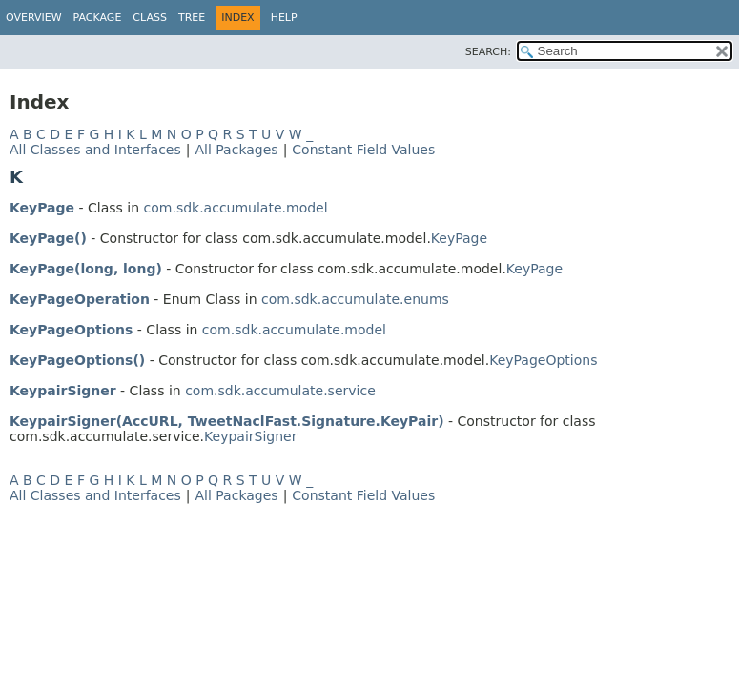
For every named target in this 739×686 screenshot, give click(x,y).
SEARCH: (488, 52)
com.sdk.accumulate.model (236, 207)
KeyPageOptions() (77, 360)
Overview (34, 17)
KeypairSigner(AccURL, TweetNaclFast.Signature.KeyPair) (227, 421)
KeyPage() (48, 238)
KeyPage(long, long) (86, 268)
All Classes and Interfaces (95, 149)
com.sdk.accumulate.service (280, 390)
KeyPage (42, 207)
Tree (191, 17)
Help (284, 17)
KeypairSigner (63, 390)
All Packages (236, 149)
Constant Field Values (363, 149)
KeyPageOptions (71, 329)
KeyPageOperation (80, 299)
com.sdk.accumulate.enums (355, 299)
